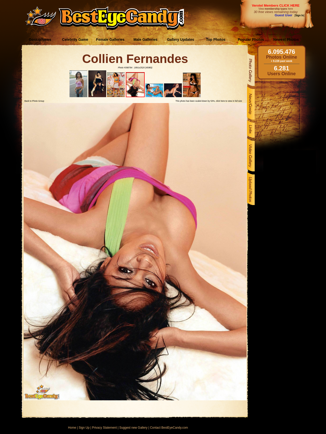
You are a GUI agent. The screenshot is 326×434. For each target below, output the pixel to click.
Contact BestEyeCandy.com (169, 427)
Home (72, 427)
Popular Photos (251, 39)
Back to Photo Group (34, 101)
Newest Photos (286, 39)
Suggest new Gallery (133, 427)
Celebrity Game (75, 39)
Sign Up (84, 427)
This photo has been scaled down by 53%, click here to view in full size (208, 101)
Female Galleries (110, 39)
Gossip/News (40, 39)
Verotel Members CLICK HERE (276, 5)
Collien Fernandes (135, 59)
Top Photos (215, 39)
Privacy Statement (104, 427)
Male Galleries (145, 39)
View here (276, 8)
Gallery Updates (180, 39)
